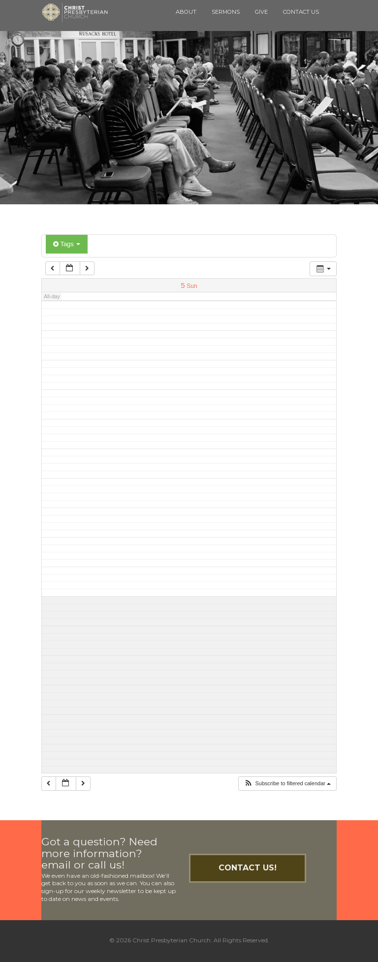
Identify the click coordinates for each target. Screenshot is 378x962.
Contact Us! (248, 867)
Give (261, 11)
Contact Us (301, 11)
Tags (66, 244)
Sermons (226, 11)
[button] (287, 783)
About (186, 11)
